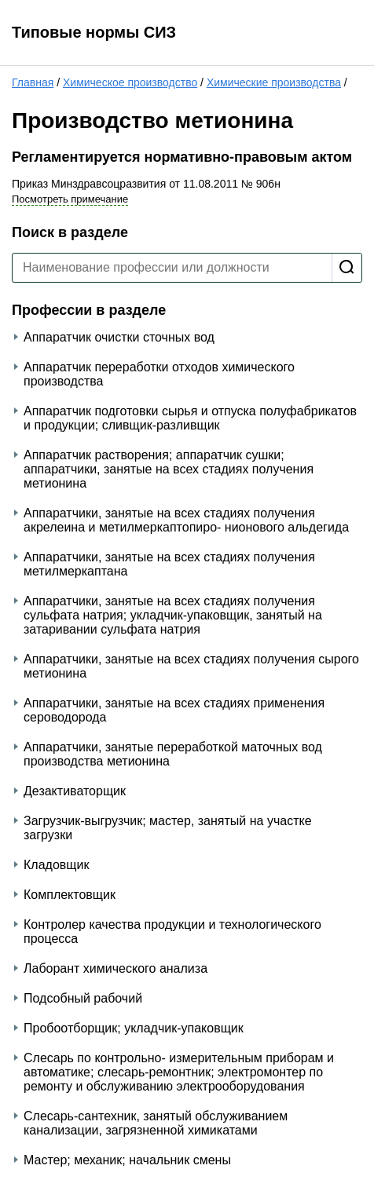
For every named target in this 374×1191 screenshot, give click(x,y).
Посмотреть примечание (70, 199)
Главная (32, 82)
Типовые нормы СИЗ (94, 32)
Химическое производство (130, 82)
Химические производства (274, 82)
